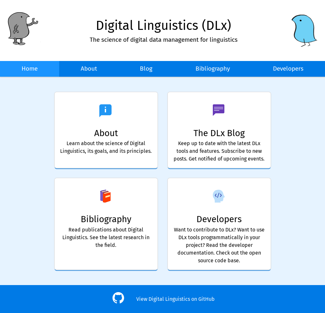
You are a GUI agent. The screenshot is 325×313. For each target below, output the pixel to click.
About (89, 68)
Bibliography (212, 68)
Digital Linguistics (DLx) (163, 25)
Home (30, 68)
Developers (288, 68)
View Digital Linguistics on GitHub (175, 299)
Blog (146, 68)
